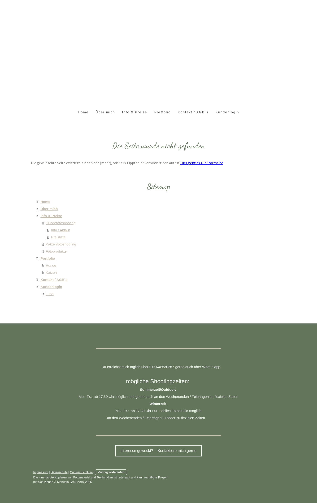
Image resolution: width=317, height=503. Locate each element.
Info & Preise (134, 112)
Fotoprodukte (56, 251)
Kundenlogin (227, 112)
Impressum (40, 472)
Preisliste (58, 237)
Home (83, 112)
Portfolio (162, 112)
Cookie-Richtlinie (81, 472)
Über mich (105, 112)
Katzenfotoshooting (61, 244)
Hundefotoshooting (61, 223)
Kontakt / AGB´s (193, 112)
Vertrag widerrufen (111, 472)
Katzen (51, 273)
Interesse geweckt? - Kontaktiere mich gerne (158, 451)
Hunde (51, 265)
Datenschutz (59, 472)
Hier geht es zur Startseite (201, 162)
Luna (50, 294)
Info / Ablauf (60, 230)
